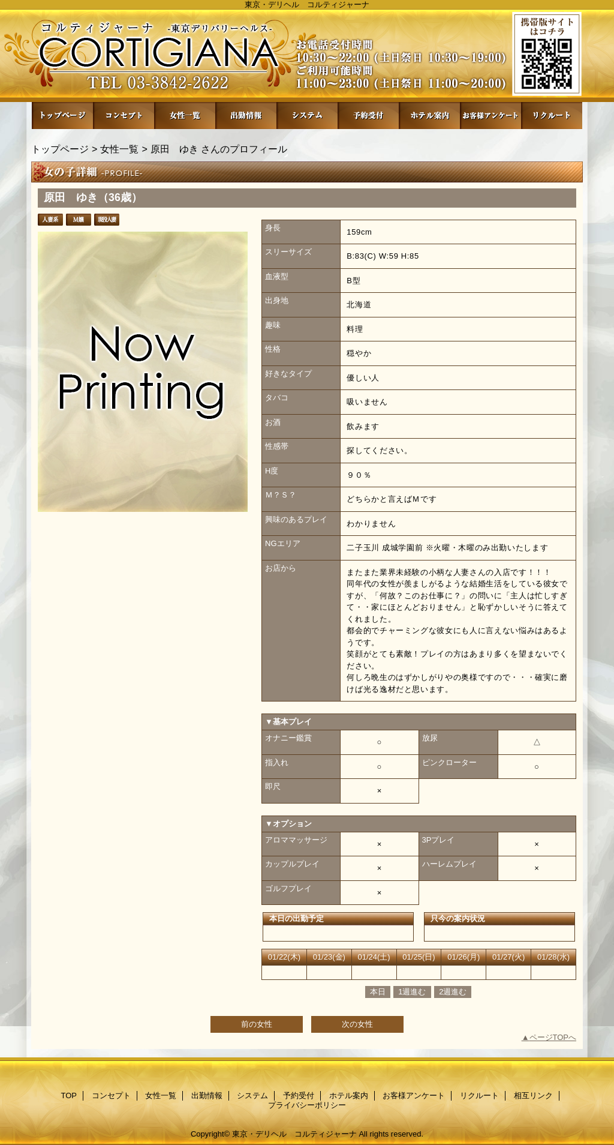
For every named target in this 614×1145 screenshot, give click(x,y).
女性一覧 (184, 115)
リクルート (551, 115)
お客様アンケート (490, 115)
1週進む (412, 991)
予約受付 (368, 115)
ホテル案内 (429, 115)
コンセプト (123, 115)
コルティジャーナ (307, 55)
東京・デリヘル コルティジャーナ (294, 1133)
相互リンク (533, 1095)
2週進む (452, 991)
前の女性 (256, 1024)
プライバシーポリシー (307, 1105)
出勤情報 (245, 115)
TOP (62, 115)
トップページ (60, 148)
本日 (378, 991)
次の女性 (357, 1024)
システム (307, 115)
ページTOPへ (553, 1037)
